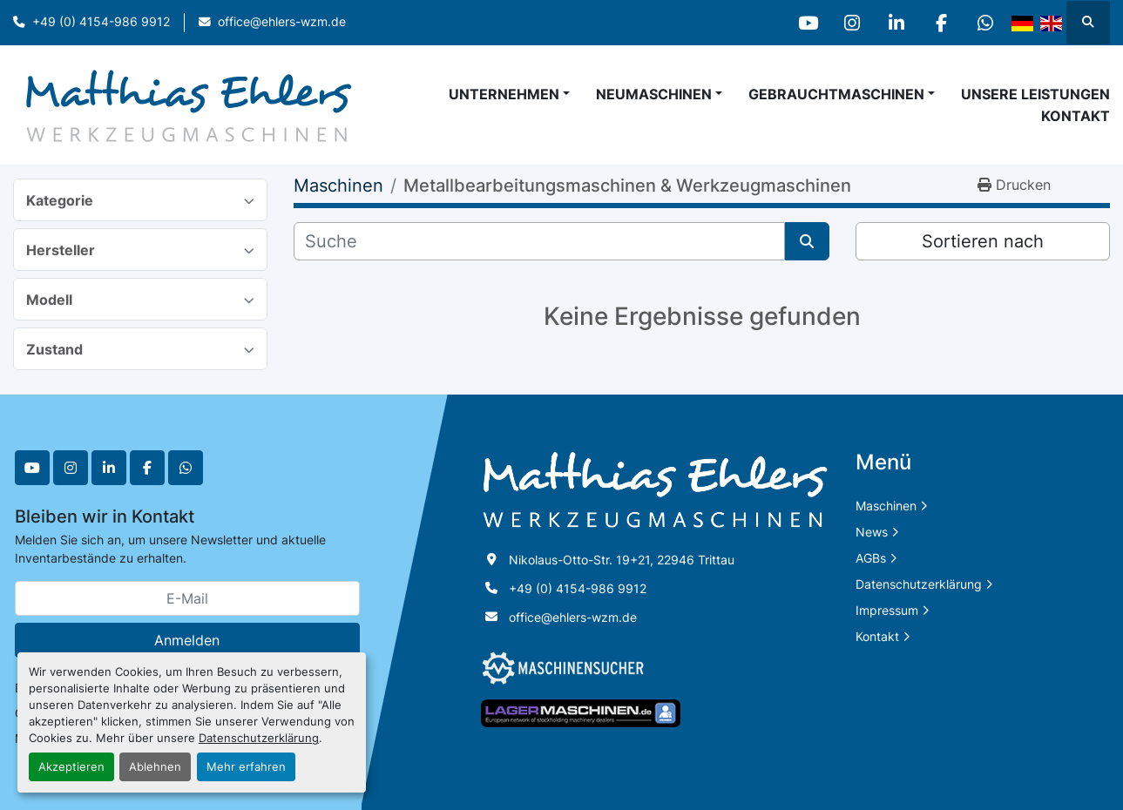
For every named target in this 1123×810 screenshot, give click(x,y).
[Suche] (539, 241)
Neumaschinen (654, 94)
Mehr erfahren (246, 766)
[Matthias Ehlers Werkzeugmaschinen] (655, 489)
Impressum (887, 610)
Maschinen (886, 505)
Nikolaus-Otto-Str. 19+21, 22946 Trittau (621, 559)
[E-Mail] (187, 598)
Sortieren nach (983, 241)
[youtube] (807, 22)
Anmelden (187, 640)
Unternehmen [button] (504, 94)
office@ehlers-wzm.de (282, 22)
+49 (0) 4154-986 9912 (101, 22)
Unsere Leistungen (1035, 94)
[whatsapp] (985, 22)
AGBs (871, 557)
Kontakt (1075, 116)
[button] (659, 94)
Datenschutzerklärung (259, 738)
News (872, 531)
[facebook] (941, 22)
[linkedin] (896, 22)
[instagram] (852, 22)
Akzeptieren (71, 766)
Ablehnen (155, 766)
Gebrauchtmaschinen (836, 94)
